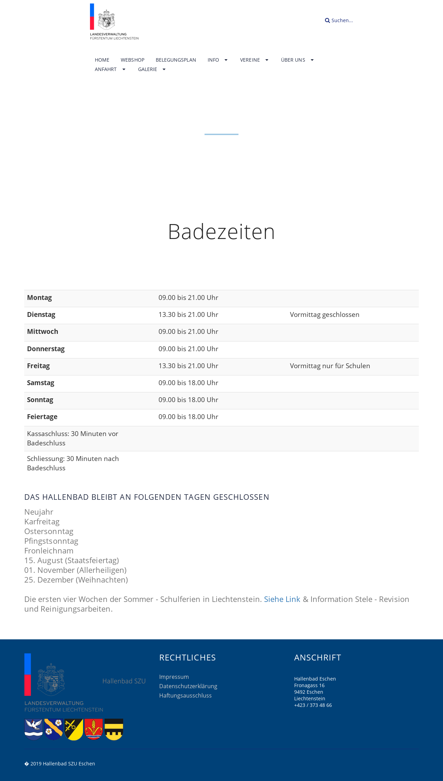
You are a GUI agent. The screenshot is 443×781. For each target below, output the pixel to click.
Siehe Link (282, 599)
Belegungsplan (176, 59)
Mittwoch (42, 331)
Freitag (38, 365)
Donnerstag (46, 348)
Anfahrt (111, 69)
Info (218, 59)
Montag (39, 297)
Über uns (298, 59)
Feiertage (42, 416)
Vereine (255, 59)
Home (102, 59)
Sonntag (40, 399)
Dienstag (41, 314)
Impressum (174, 677)
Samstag (40, 382)
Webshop (132, 59)
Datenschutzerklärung (188, 686)
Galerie (152, 69)
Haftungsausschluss (185, 695)
